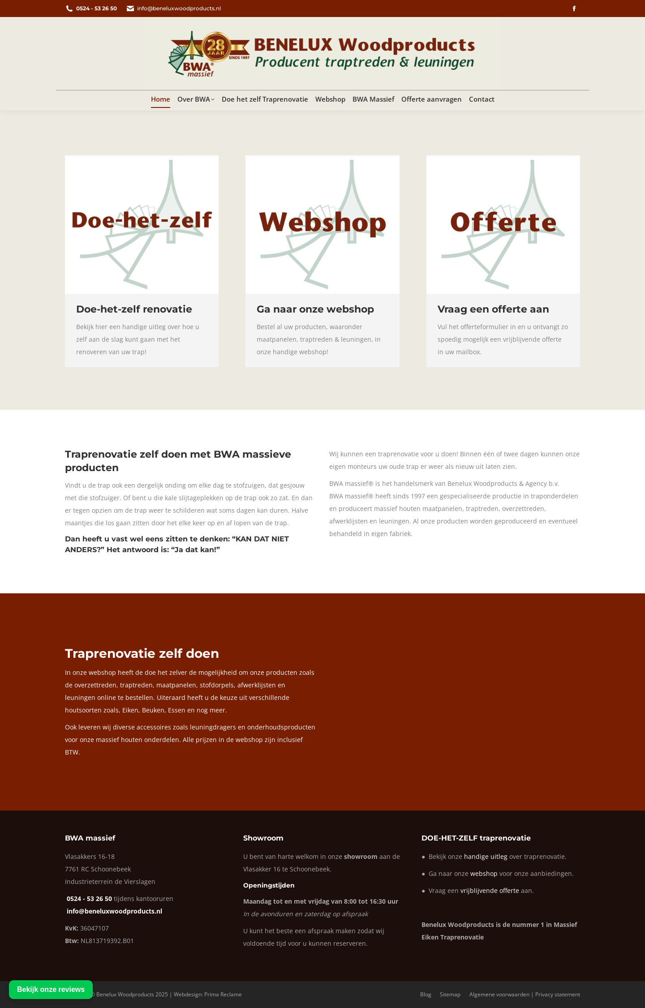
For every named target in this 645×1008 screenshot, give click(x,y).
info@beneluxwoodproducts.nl (173, 8)
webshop (484, 873)
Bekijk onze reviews (51, 989)
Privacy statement (557, 994)
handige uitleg (485, 856)
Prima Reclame (223, 994)
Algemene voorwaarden (499, 994)
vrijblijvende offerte (489, 890)
